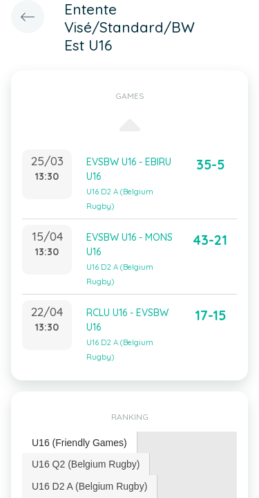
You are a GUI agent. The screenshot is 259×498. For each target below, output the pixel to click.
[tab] (79, 443)
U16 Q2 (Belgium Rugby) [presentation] (86, 464)
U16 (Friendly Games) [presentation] (79, 442)
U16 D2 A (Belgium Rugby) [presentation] (89, 486)
